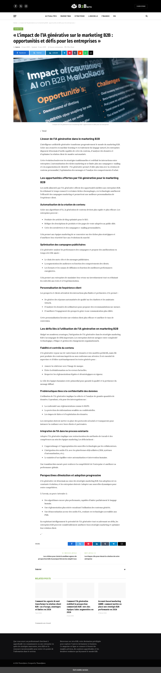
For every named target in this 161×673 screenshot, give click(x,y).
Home (15, 23)
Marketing (65, 16)
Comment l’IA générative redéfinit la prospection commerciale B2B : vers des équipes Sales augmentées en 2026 (80, 606)
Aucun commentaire (55, 47)
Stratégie (80, 16)
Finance (106, 16)
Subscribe (141, 6)
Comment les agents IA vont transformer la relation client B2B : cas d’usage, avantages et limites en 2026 (48, 605)
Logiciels (93, 16)
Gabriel (17, 47)
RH (114, 16)
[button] (14, 16)
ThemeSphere (41, 663)
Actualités (51, 16)
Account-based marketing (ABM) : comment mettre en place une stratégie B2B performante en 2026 (110, 605)
